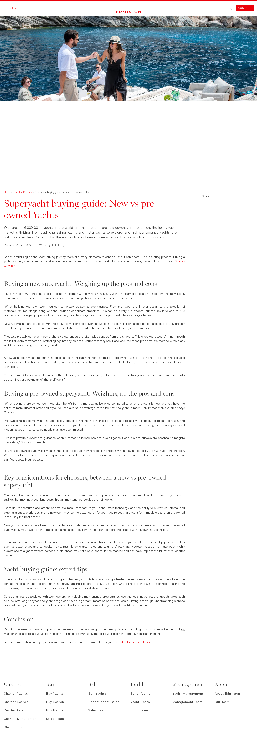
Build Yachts (141, 693)
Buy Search (55, 702)
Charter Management (21, 718)
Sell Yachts (97, 693)
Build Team (139, 710)
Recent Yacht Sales (104, 702)
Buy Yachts (55, 693)
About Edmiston (227, 693)
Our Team (222, 702)
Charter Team (14, 727)
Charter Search (16, 702)
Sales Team (55, 718)
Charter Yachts (16, 693)
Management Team (188, 702)
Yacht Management (188, 693)
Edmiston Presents (22, 192)
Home (7, 192)
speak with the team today (133, 642)
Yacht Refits (140, 702)
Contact (244, 7)
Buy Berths (55, 710)
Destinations (14, 710)
